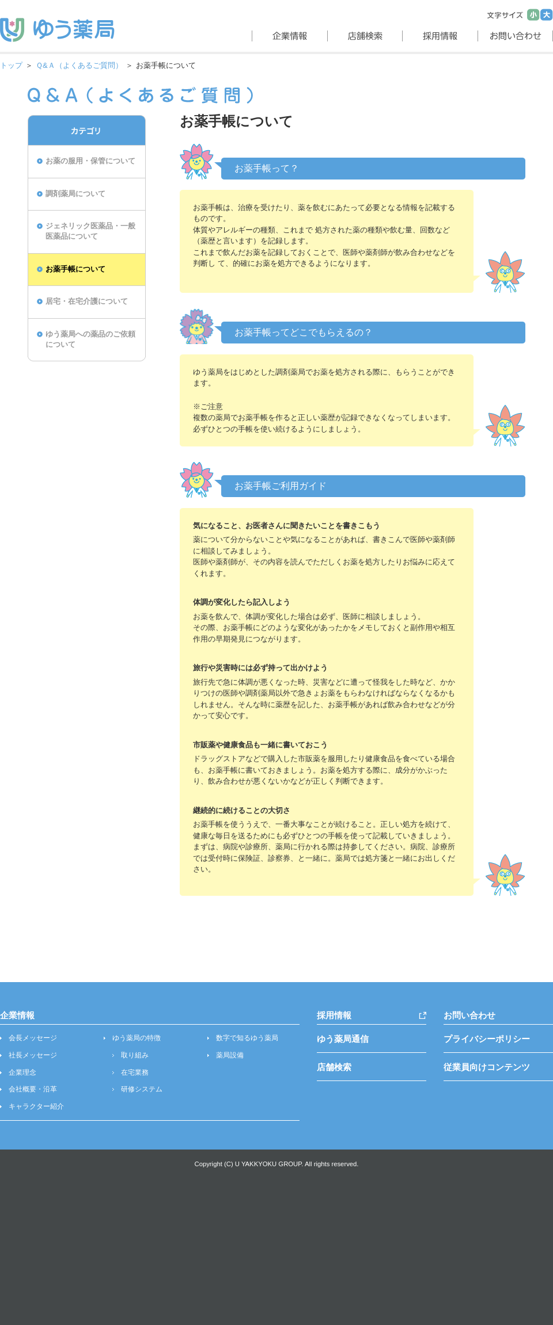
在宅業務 (135, 1072)
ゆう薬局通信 (343, 1038)
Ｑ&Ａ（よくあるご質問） (79, 65)
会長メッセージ (33, 1037)
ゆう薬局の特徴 (136, 1037)
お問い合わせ (469, 1015)
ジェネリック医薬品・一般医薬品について (90, 231)
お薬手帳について (75, 269)
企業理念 (22, 1072)
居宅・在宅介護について (87, 301)
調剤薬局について (75, 194)
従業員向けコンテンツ (487, 1067)
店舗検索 (334, 1067)
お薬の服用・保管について (90, 161)
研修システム (141, 1089)
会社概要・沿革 (33, 1089)
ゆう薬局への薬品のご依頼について (90, 339)
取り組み (135, 1055)
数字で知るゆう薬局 (247, 1037)
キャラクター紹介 (36, 1106)
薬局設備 (230, 1055)
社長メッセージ (33, 1055)
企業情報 (17, 1015)
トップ (11, 65)
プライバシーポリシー (487, 1038)
